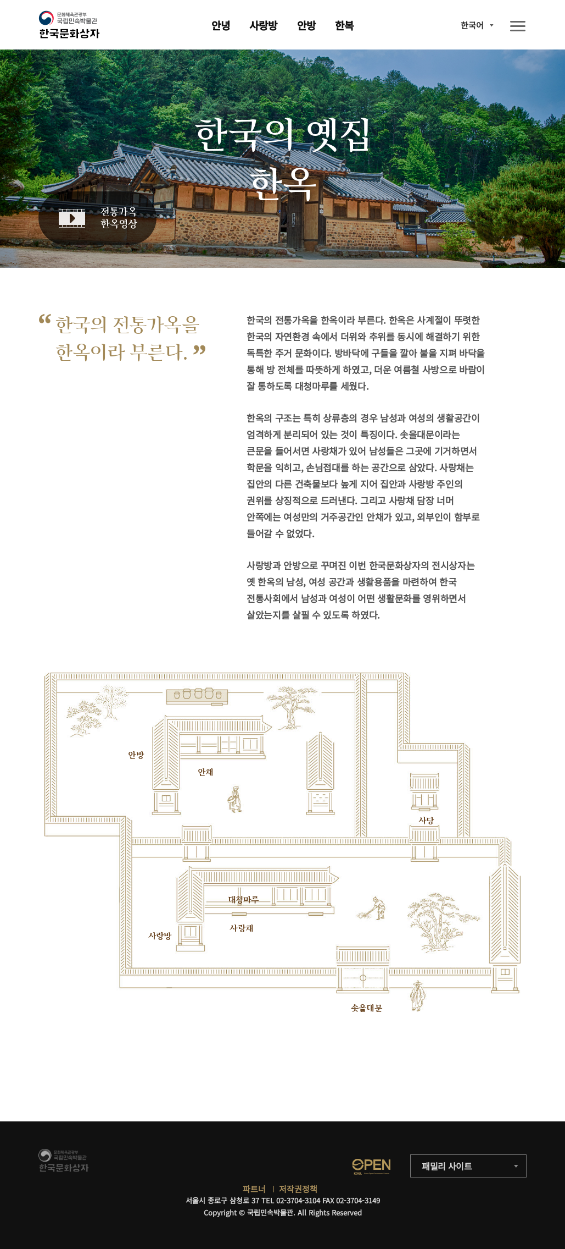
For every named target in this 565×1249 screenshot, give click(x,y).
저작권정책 (298, 1189)
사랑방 (263, 25)
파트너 (254, 1189)
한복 (344, 25)
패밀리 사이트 (447, 1166)
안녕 (220, 25)
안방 (306, 25)
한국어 (472, 25)
